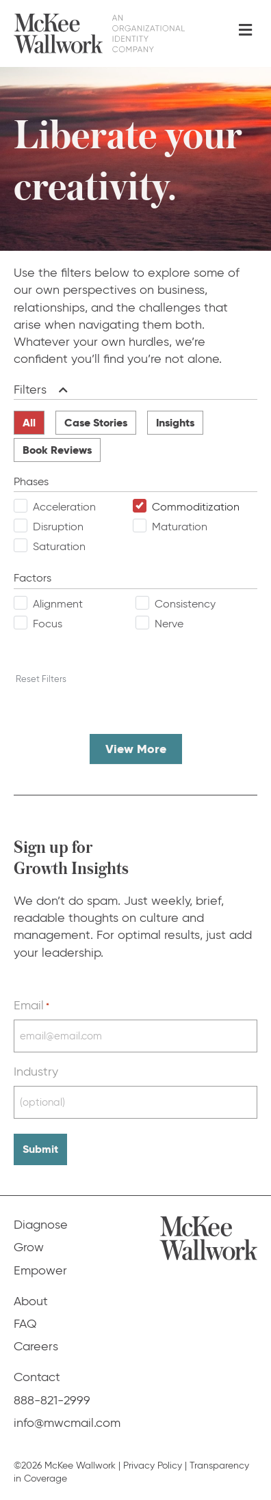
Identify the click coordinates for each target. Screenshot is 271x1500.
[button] (60, 390)
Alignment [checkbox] (58, 603)
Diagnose (41, 1224)
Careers (36, 1346)
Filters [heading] (30, 389)
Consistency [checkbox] (185, 603)
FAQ (25, 1323)
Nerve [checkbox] (169, 623)
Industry (36, 1071)
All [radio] (29, 422)
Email (31, 1005)
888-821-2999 (52, 1400)
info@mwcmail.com (67, 1422)
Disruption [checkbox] (58, 526)
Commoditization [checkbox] (196, 506)
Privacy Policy (152, 1465)
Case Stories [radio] (95, 422)
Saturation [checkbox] (59, 546)
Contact (37, 1377)
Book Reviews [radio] (57, 450)
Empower (40, 1270)
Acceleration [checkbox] (64, 506)
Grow (29, 1247)
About (31, 1301)
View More (135, 748)
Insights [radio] (175, 422)
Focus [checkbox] (47, 623)
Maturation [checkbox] (179, 526)
